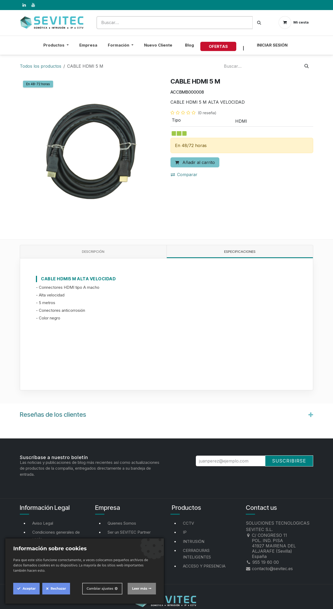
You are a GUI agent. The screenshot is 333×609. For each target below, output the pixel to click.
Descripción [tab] (93, 251)
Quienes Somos (122, 523)
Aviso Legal (42, 523)
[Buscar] (259, 22)
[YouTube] (33, 5)
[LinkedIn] (24, 5)
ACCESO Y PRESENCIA (204, 566)
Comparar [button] (184, 174)
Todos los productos (40, 66)
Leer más (139, 588)
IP (185, 532)
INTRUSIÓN (193, 541)
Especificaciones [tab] (240, 251)
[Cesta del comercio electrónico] (293, 22)
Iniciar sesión (272, 45)
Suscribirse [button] (289, 461)
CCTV (188, 523)
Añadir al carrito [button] (195, 162)
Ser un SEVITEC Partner (129, 532)
